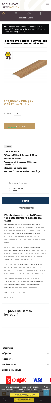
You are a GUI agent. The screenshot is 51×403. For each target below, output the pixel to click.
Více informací (46, 388)
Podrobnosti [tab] (26, 207)
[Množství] (17, 113)
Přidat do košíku (19, 126)
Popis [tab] (25, 200)
